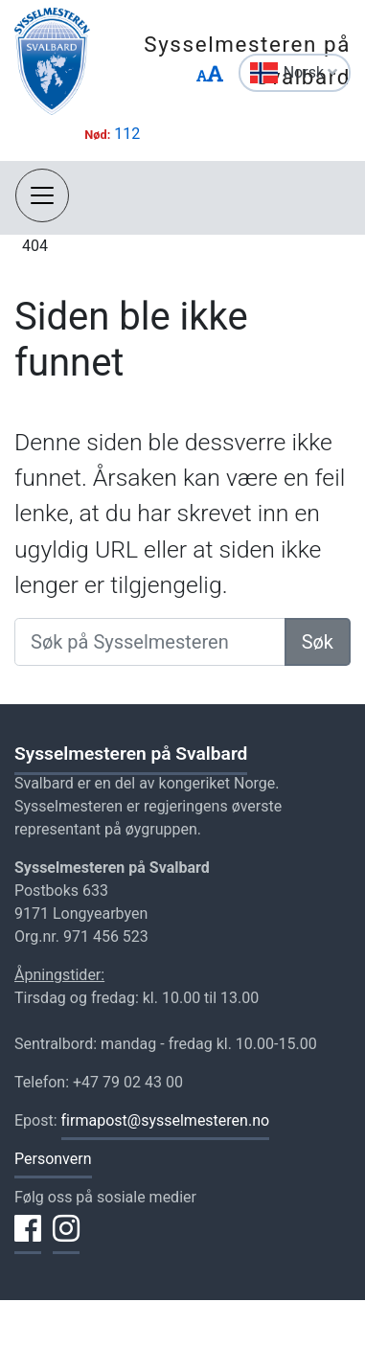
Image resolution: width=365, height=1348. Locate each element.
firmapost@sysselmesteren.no (165, 1120)
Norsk (310, 72)
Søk (317, 641)
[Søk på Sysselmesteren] (149, 642)
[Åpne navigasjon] (42, 195)
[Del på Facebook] (27, 1239)
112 (127, 134)
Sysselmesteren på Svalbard (130, 754)
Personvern (53, 1159)
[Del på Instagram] (66, 1239)
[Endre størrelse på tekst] (210, 75)
